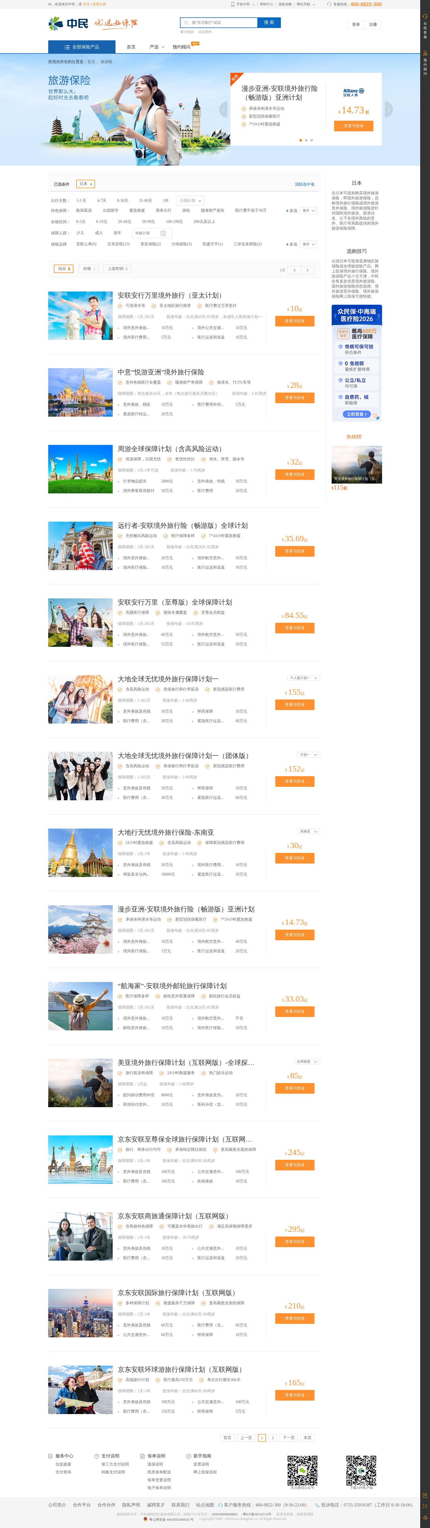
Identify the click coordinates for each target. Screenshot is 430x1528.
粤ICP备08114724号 (257, 1514)
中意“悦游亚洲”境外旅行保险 (161, 372)
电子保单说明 (159, 1488)
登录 (86, 4)
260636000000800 (224, 1514)
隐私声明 (131, 1505)
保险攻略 (285, 4)
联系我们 (180, 1505)
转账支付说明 (113, 1472)
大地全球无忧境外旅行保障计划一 (168, 679)
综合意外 (205, 32)
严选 (154, 47)
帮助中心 (266, 4)
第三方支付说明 (115, 1464)
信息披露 (63, 1464)
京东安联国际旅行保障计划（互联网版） (178, 1292)
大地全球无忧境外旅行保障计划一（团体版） (185, 755)
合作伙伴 (106, 1505)
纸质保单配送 (159, 1472)
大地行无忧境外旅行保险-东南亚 (166, 832)
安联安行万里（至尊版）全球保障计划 (175, 602)
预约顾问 (182, 47)
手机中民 (243, 4)
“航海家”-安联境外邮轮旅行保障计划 (172, 986)
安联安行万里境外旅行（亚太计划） (171, 295)
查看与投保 (354, 126)
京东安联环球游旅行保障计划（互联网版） (182, 1369)
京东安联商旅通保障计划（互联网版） (175, 1216)
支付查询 (63, 1472)
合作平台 (82, 1505)
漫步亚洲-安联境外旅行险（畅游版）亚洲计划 (186, 909)
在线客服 (425, 30)
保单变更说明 (159, 1480)
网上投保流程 (205, 1472)
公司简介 (57, 1505)
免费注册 (99, 4)
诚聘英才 (156, 1505)
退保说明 (155, 1464)
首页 (131, 47)
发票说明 (201, 1464)
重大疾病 (187, 32)
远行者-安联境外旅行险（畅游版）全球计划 (183, 525)
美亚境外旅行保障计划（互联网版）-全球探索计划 (186, 1062)
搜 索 (269, 22)
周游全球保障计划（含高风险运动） (171, 448)
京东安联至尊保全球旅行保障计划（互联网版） (186, 1139)
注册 (373, 24)
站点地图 (205, 1505)
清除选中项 (305, 184)
